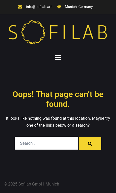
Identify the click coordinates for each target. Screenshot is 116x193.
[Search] (90, 143)
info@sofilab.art (39, 7)
